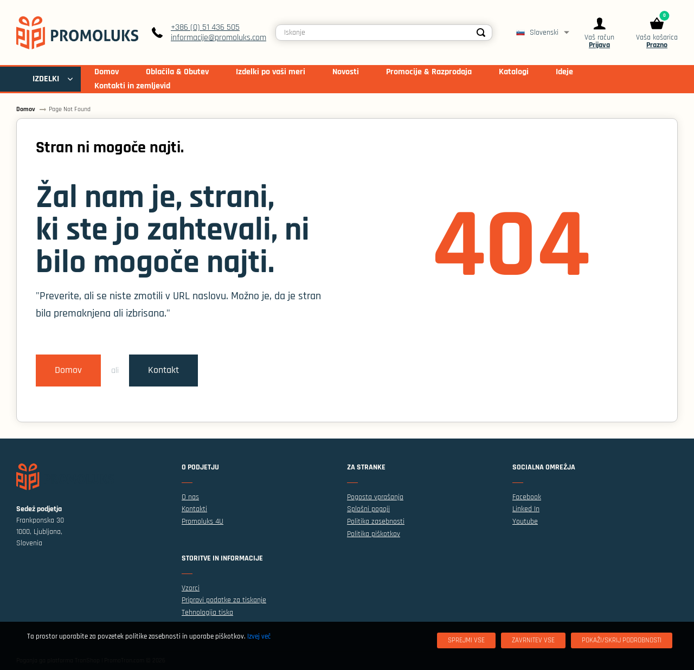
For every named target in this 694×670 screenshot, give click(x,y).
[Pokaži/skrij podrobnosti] (621, 640)
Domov (68, 370)
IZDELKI (46, 79)
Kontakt (163, 370)
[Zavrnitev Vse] (533, 640)
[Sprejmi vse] (466, 640)
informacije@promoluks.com (218, 38)
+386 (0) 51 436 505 (205, 27)
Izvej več (259, 636)
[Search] (481, 32)
